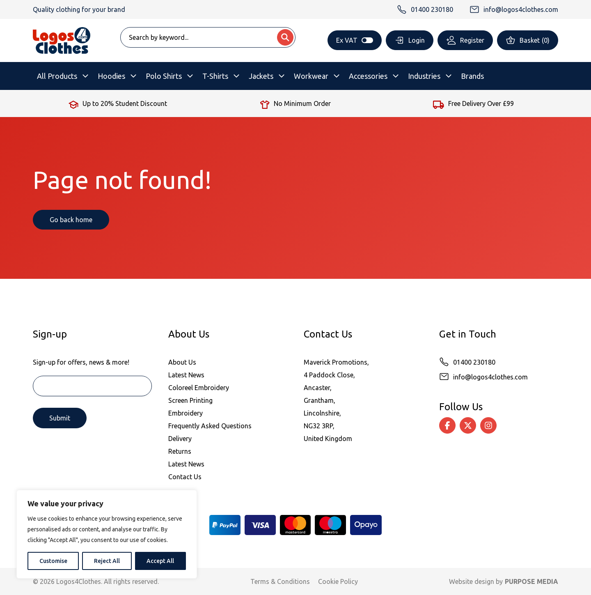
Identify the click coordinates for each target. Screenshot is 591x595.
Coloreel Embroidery (198, 387)
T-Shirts (215, 76)
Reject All (107, 561)
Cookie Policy (338, 581)
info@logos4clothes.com (490, 377)
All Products (57, 76)
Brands (472, 76)
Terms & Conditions (280, 581)
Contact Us (185, 476)
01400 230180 (474, 362)
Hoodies (111, 76)
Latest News (186, 375)
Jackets (261, 76)
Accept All (160, 561)
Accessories (368, 76)
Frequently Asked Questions (210, 426)
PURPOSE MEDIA (531, 581)
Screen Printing (190, 400)
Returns (179, 451)
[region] (106, 534)
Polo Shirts (164, 76)
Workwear (311, 76)
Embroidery (185, 413)
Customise (53, 561)
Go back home (71, 219)
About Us (182, 362)
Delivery (180, 438)
